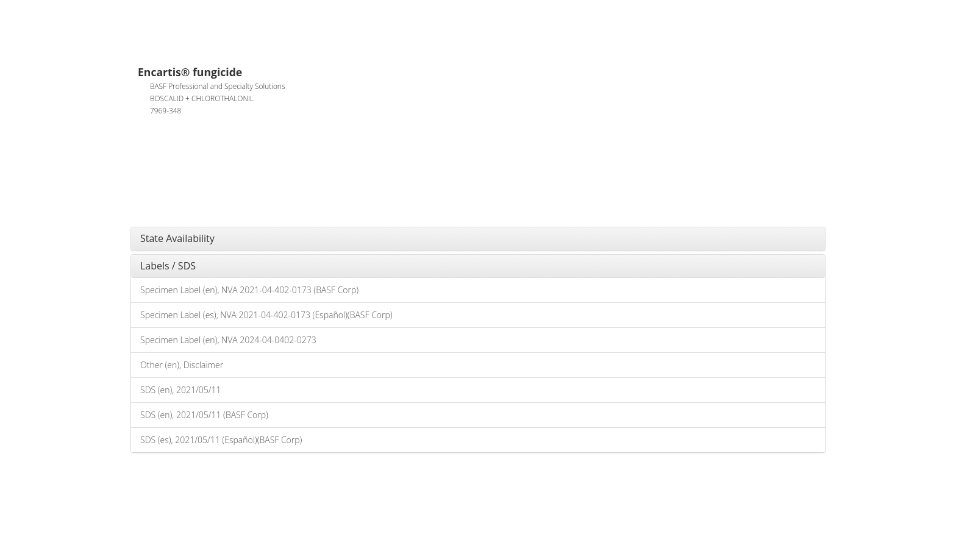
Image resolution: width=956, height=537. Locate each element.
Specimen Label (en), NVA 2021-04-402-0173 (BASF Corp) (249, 290)
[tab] (478, 239)
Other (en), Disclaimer (181, 365)
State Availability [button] (177, 238)
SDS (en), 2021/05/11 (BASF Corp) (204, 415)
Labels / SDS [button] (168, 265)
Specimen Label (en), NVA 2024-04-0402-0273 (228, 340)
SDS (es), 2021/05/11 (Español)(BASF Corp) (221, 440)
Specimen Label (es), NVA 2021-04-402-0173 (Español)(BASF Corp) (266, 315)
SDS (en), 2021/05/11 (180, 390)
